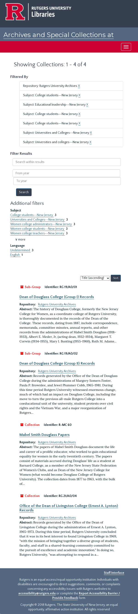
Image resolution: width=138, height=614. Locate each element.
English (15, 255)
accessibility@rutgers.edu (37, 593)
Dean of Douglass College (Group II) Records (57, 363)
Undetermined (20, 250)
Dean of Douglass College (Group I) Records (56, 297)
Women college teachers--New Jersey (37, 233)
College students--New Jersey (32, 215)
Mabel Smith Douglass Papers (44, 435)
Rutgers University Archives (57, 304)
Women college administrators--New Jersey (41, 224)
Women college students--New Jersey (37, 229)
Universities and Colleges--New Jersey (37, 220)
